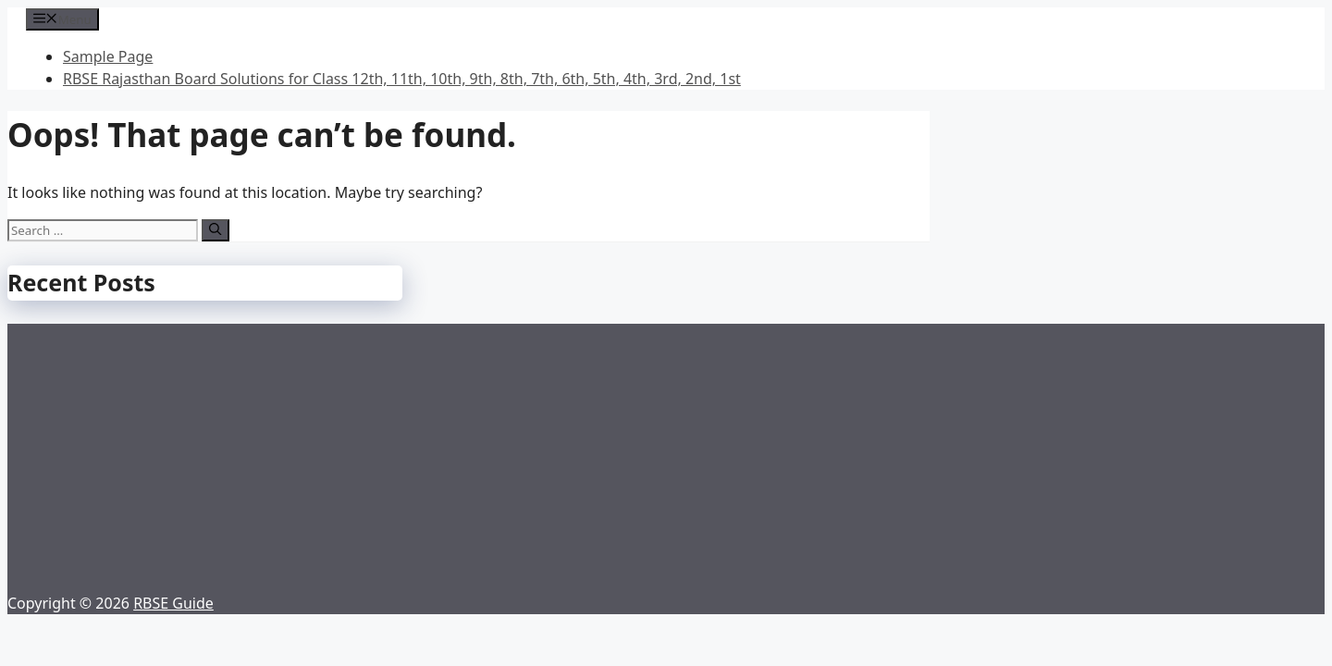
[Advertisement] (666, 453)
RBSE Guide (173, 603)
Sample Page (108, 56)
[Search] (215, 230)
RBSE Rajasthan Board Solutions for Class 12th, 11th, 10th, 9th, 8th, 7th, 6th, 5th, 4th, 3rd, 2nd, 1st (402, 78)
